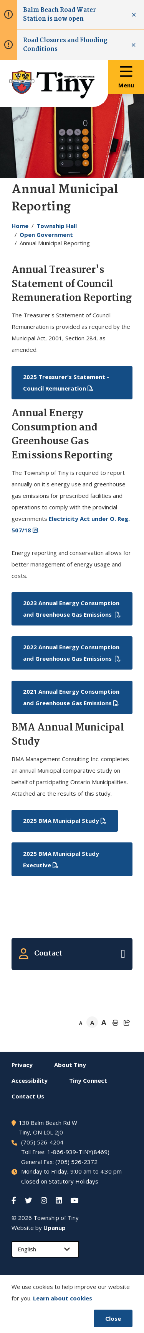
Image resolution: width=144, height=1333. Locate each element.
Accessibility (30, 1080)
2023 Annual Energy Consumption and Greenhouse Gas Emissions (71, 608)
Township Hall (56, 226)
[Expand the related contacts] (72, 954)
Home (20, 226)
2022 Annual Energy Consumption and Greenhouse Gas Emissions (71, 652)
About (70, 1065)
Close (113, 1318)
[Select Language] (45, 1249)
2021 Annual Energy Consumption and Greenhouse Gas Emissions (71, 697)
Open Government (46, 234)
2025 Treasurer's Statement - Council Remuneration (66, 382)
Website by (39, 1227)
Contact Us (28, 1096)
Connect (88, 1080)
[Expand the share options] (126, 1022)
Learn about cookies (62, 1298)
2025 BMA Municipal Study (61, 820)
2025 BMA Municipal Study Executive (61, 859)
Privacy (22, 1065)
